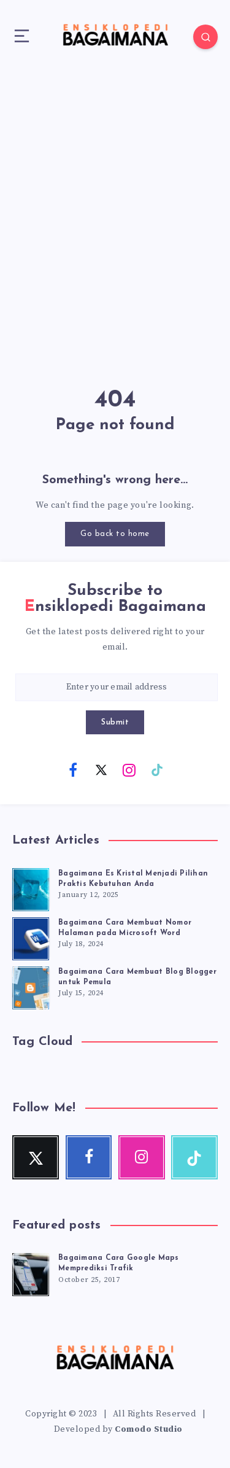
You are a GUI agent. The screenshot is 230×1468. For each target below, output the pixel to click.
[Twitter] (101, 769)
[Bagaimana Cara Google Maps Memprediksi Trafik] (30, 1272)
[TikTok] (157, 769)
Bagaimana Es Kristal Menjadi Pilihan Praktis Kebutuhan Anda (133, 879)
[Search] (205, 37)
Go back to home (115, 534)
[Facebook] (73, 769)
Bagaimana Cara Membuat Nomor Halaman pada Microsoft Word (124, 928)
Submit (115, 722)
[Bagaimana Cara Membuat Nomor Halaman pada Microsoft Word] (30, 937)
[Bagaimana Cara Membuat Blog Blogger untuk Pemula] (30, 986)
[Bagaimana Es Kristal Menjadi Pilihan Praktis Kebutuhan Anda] (30, 887)
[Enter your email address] (116, 687)
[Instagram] (128, 769)
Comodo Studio (149, 1429)
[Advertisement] (115, 207)
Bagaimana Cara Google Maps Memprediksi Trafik (118, 1263)
